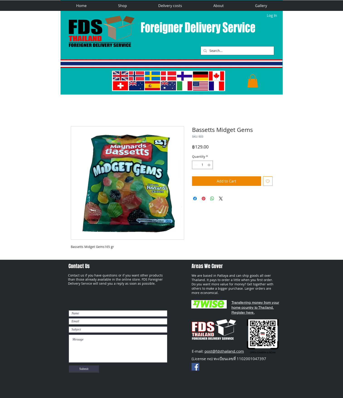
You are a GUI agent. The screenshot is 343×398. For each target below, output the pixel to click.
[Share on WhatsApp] (212, 198)
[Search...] (236, 50)
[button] (122, 5)
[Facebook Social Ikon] (195, 367)
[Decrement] (195, 165)
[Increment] (209, 165)
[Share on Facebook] (195, 198)
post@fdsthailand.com (224, 351)
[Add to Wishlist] (267, 181)
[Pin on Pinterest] (203, 198)
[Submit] (84, 369)
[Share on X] (221, 198)
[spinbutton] (202, 165)
